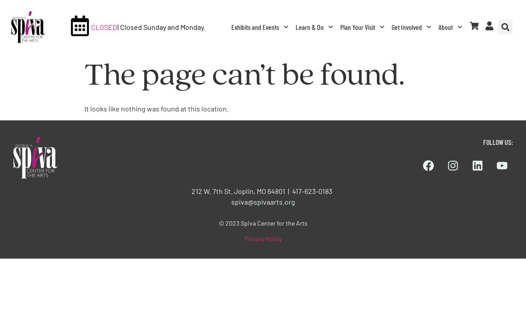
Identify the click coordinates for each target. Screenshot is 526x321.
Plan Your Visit (362, 27)
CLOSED (104, 27)
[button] (505, 27)
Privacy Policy (263, 239)
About (450, 27)
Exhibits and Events (259, 27)
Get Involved (411, 27)
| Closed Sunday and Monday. (161, 27)
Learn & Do (314, 27)
